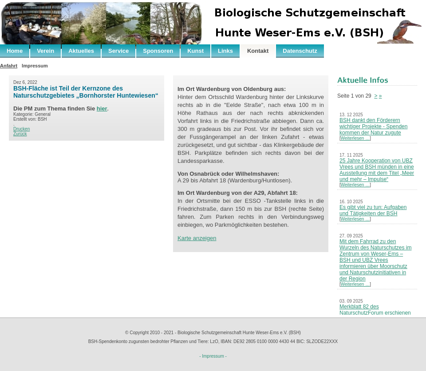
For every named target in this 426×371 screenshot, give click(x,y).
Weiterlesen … (355, 138)
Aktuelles (81, 50)
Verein (45, 50)
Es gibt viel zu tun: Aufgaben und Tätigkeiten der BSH (372, 210)
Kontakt (257, 50)
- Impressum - (213, 356)
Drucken (21, 128)
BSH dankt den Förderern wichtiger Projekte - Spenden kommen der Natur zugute (373, 126)
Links (225, 50)
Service (118, 50)
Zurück (20, 133)
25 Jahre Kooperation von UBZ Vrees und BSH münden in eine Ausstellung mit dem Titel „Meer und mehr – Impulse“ (376, 170)
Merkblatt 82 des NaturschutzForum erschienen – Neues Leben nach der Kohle (376, 313)
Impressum (35, 65)
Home (15, 50)
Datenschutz (300, 50)
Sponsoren (158, 50)
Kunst (195, 50)
